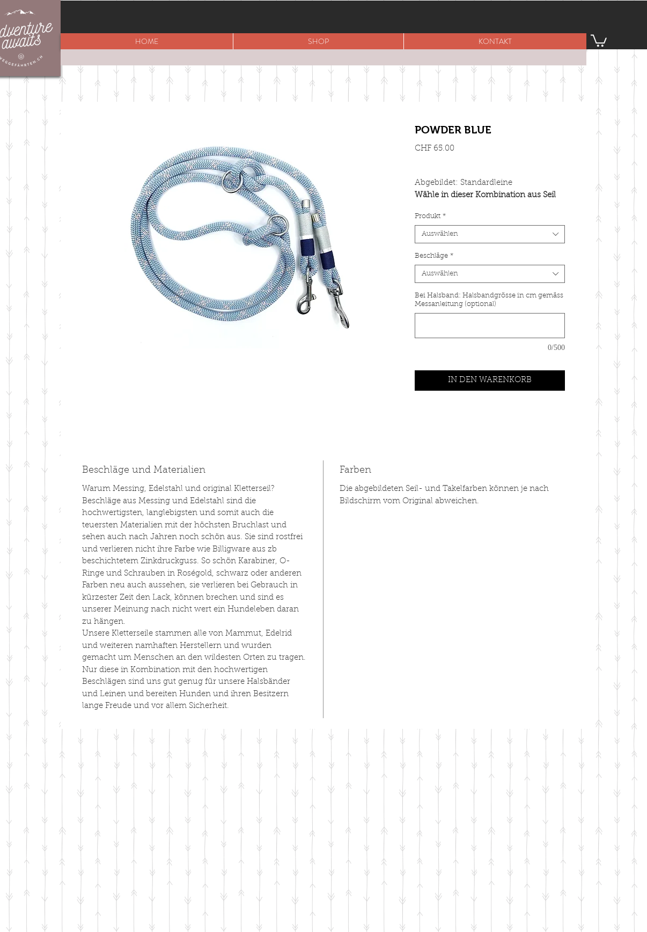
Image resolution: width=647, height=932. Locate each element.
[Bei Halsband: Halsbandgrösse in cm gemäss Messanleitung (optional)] (489, 325)
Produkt (430, 216)
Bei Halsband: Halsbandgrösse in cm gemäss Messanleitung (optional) (489, 300)
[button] (318, 41)
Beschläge (434, 255)
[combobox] (490, 234)
